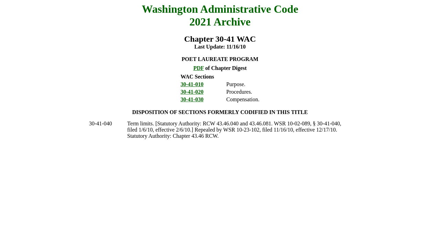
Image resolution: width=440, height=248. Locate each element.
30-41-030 (192, 99)
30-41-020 (192, 92)
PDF (198, 68)
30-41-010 (192, 84)
